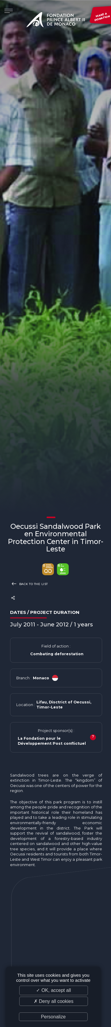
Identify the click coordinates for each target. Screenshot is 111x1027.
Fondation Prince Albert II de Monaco (55, 21)
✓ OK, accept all (53, 990)
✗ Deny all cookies (53, 1001)
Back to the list (29, 584)
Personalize (53, 1016)
